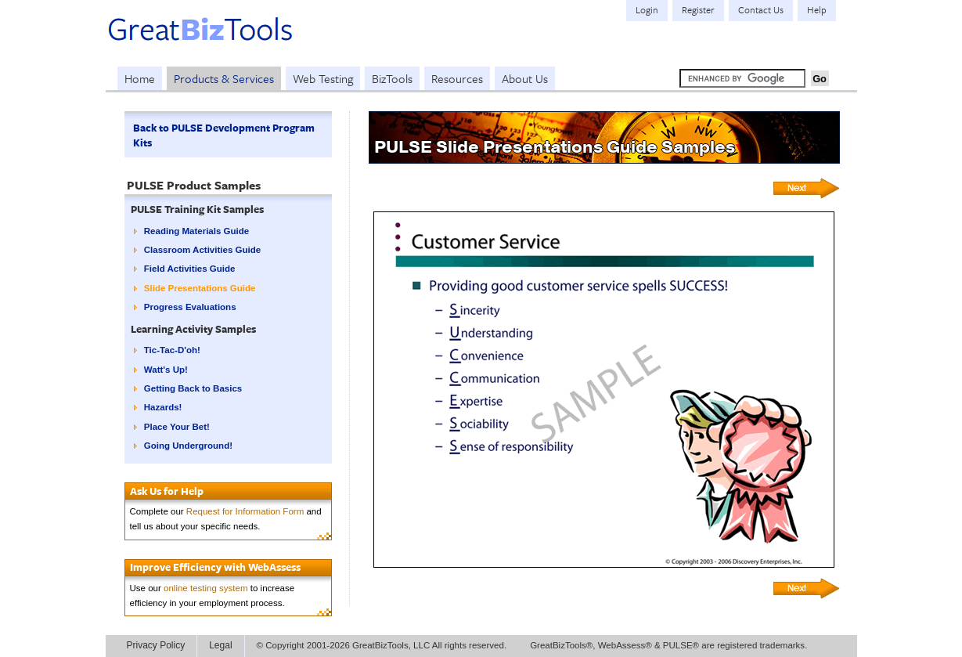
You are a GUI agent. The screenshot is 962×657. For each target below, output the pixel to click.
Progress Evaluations (190, 307)
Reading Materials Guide (196, 231)
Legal (220, 645)
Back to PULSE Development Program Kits (224, 135)
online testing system (206, 588)
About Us (525, 78)
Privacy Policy (156, 645)
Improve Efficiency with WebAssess (215, 567)
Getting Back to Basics (193, 388)
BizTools (392, 78)
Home (139, 78)
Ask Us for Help (167, 491)
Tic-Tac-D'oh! (172, 350)
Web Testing (323, 78)
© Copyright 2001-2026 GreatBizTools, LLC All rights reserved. (382, 645)
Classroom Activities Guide (202, 249)
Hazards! (163, 407)
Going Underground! (188, 445)
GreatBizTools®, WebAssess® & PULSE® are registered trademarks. (668, 645)
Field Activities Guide (190, 268)
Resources (457, 78)
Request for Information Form (245, 511)
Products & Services (224, 78)
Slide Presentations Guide (200, 288)
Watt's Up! (166, 369)
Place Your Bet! (177, 426)
